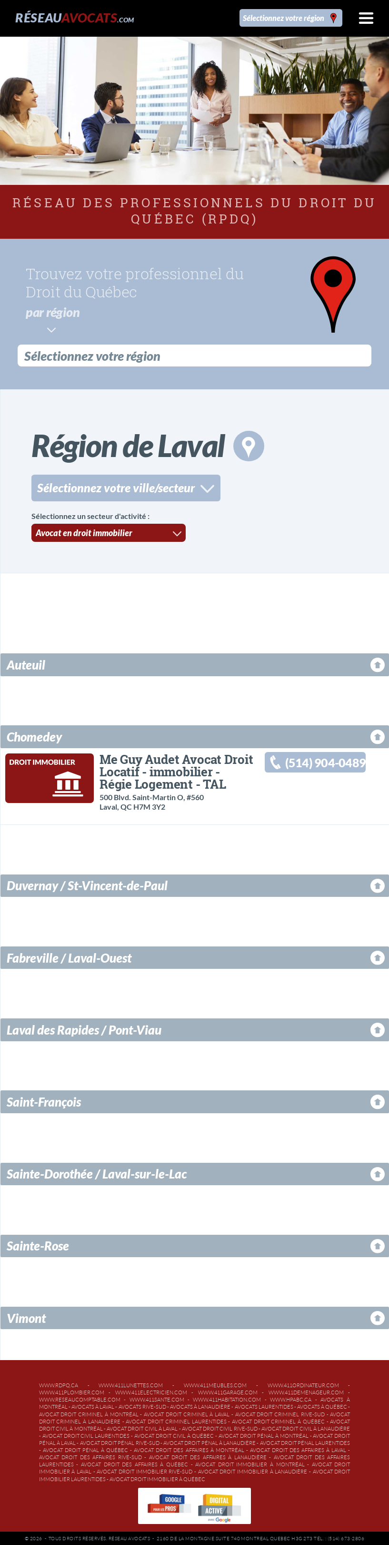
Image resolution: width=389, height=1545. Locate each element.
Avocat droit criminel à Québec (278, 1420)
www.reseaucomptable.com (79, 1398)
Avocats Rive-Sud (142, 1405)
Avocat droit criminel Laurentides (176, 1420)
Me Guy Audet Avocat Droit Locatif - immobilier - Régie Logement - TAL (176, 770)
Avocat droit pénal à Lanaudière (209, 1441)
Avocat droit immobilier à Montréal (249, 1463)
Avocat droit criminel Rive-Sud (280, 1413)
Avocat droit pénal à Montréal (264, 1434)
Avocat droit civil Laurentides (86, 1434)
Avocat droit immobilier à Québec (157, 1478)
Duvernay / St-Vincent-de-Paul (87, 884)
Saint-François (44, 1100)
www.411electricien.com (151, 1391)
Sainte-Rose (38, 1244)
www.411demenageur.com (306, 1391)
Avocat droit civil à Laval (142, 1427)
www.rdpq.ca (58, 1384)
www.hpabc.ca (290, 1398)
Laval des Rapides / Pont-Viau (84, 1028)
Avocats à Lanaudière (200, 1405)
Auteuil (26, 663)
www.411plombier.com (71, 1391)
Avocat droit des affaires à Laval (298, 1449)
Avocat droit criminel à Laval (186, 1413)
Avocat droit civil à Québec (174, 1434)
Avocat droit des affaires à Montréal (189, 1449)
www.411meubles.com (215, 1384)
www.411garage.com (228, 1391)
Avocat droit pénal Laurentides (305, 1441)
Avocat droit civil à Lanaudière (305, 1427)
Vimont (26, 1316)
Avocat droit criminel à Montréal (89, 1413)
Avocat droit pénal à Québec (85, 1449)
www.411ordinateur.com (303, 1384)
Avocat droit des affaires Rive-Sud (90, 1456)
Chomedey (34, 735)
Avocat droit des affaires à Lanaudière (208, 1456)
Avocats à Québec (322, 1405)
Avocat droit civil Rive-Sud (220, 1427)
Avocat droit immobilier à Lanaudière (253, 1470)
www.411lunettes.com (131, 1384)
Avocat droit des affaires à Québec (134, 1463)
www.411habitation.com (227, 1398)
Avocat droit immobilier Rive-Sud (144, 1470)
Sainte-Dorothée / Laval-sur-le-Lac (97, 1172)
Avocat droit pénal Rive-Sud (120, 1441)
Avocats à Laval (92, 1405)
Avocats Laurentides (264, 1405)
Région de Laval (147, 443)
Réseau (74, 17)
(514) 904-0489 (325, 761)
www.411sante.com (157, 1398)
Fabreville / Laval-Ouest (69, 956)
